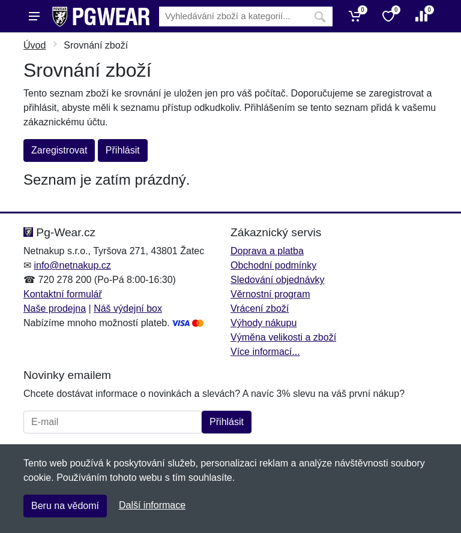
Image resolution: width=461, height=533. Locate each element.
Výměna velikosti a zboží (283, 337)
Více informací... (265, 352)
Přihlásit (123, 150)
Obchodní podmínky (273, 265)
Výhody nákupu (263, 323)
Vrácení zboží (259, 308)
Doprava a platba (267, 251)
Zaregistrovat (59, 150)
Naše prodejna (54, 308)
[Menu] (34, 16)
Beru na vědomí (65, 506)
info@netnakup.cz (72, 265)
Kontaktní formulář (62, 294)
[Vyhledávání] (233, 16)
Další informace (152, 505)
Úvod (34, 45)
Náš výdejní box (128, 308)
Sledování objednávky (277, 280)
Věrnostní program (270, 294)
